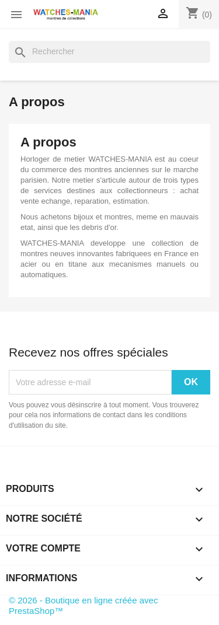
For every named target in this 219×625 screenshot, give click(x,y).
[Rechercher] (109, 52)
